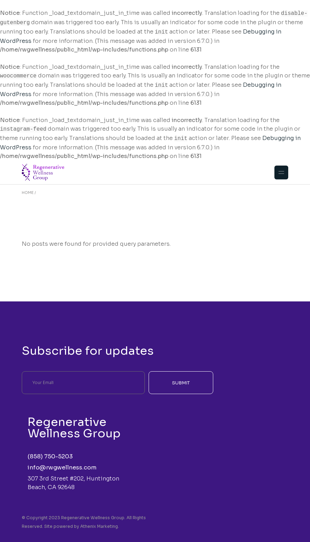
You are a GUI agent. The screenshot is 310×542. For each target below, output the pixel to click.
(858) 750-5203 (50, 451)
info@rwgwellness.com (62, 462)
